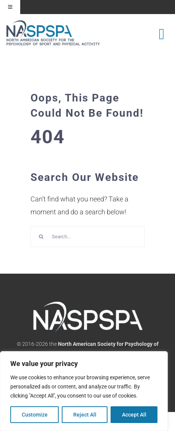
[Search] (41, 236)
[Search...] (87, 236)
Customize (35, 415)
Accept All (134, 415)
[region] (84, 391)
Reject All (84, 415)
